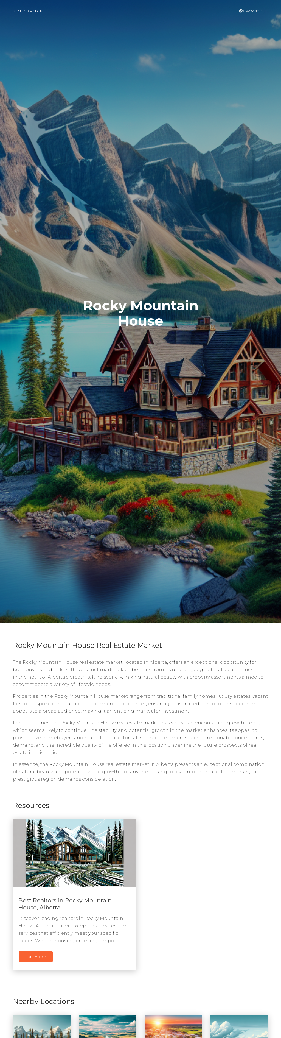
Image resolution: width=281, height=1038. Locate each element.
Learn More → (36, 957)
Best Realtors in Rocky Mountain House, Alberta (65, 904)
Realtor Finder (28, 11)
